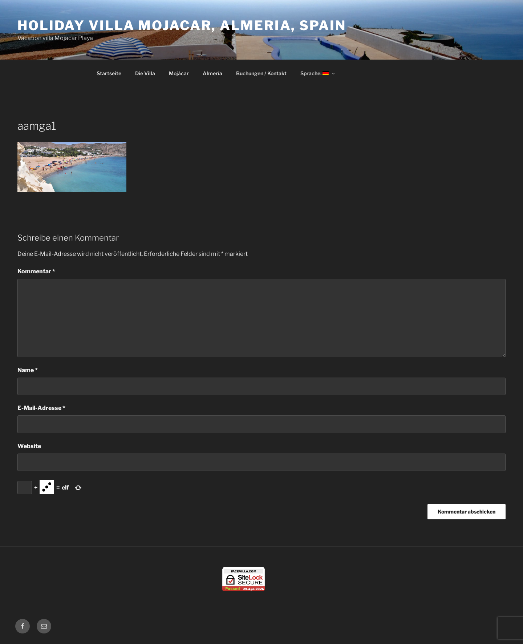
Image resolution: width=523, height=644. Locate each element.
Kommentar (36, 271)
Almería (212, 73)
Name (27, 370)
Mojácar (179, 73)
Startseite (109, 73)
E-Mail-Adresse (41, 407)
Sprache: (318, 73)
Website (29, 446)
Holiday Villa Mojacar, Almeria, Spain (181, 25)
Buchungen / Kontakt (261, 73)
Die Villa (145, 73)
